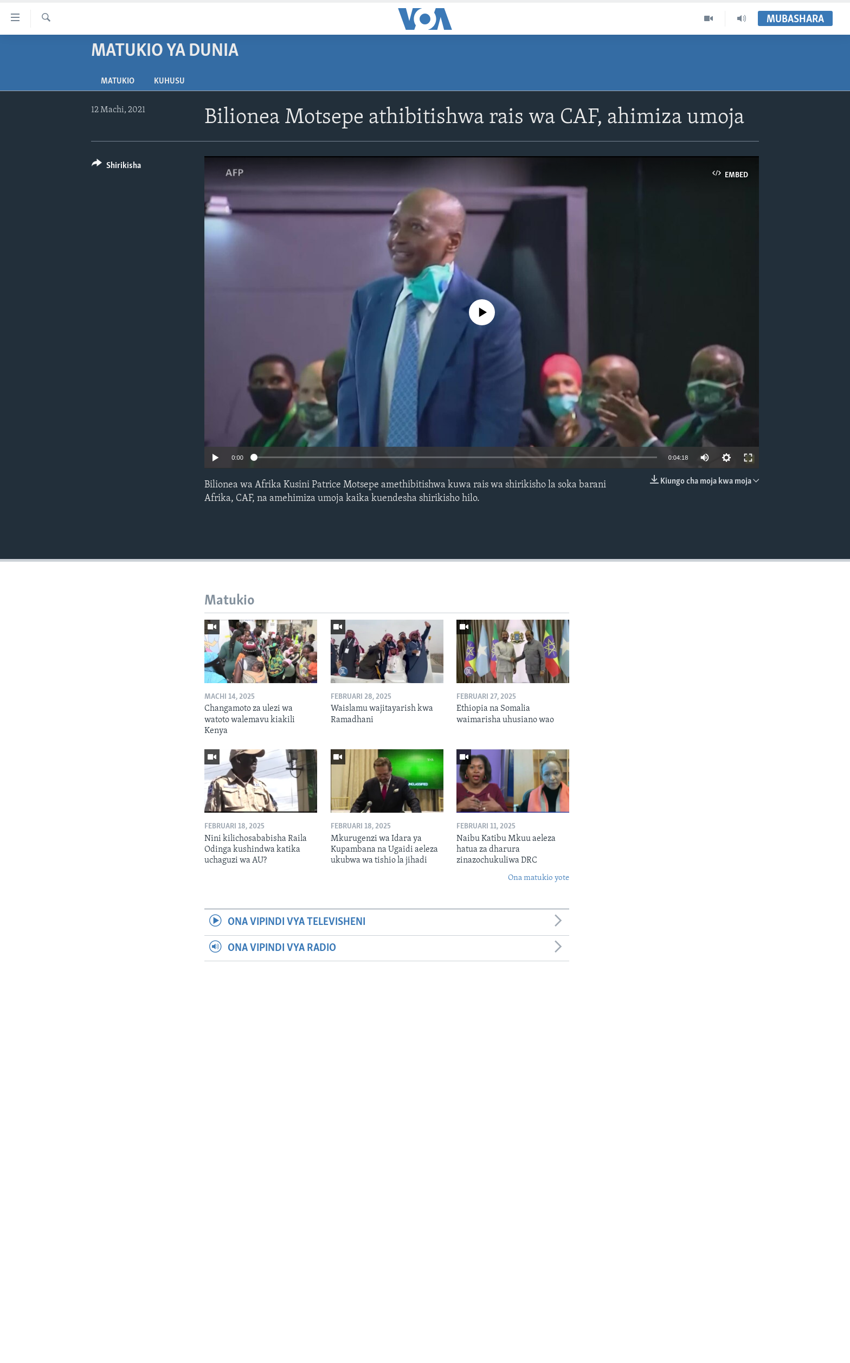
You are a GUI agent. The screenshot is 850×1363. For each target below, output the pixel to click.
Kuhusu (169, 81)
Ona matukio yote (538, 878)
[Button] (116, 167)
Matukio (117, 81)
